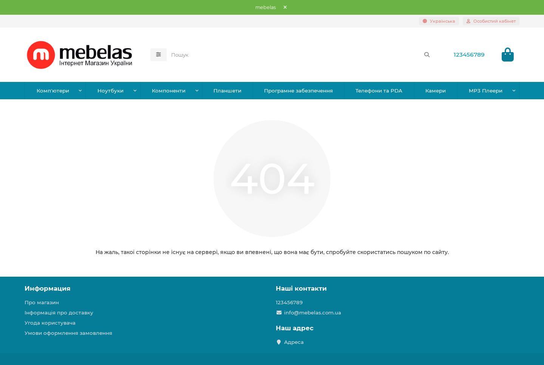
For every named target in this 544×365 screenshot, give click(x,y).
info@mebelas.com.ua (312, 313)
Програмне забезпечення (298, 91)
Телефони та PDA (378, 91)
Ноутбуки (110, 91)
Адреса (294, 342)
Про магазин (42, 302)
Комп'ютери (53, 91)
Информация (48, 288)
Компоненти (168, 91)
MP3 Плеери (485, 91)
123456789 (469, 54)
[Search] (301, 54)
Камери (435, 91)
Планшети (227, 91)
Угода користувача (50, 323)
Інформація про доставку (59, 313)
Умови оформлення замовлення (68, 333)
